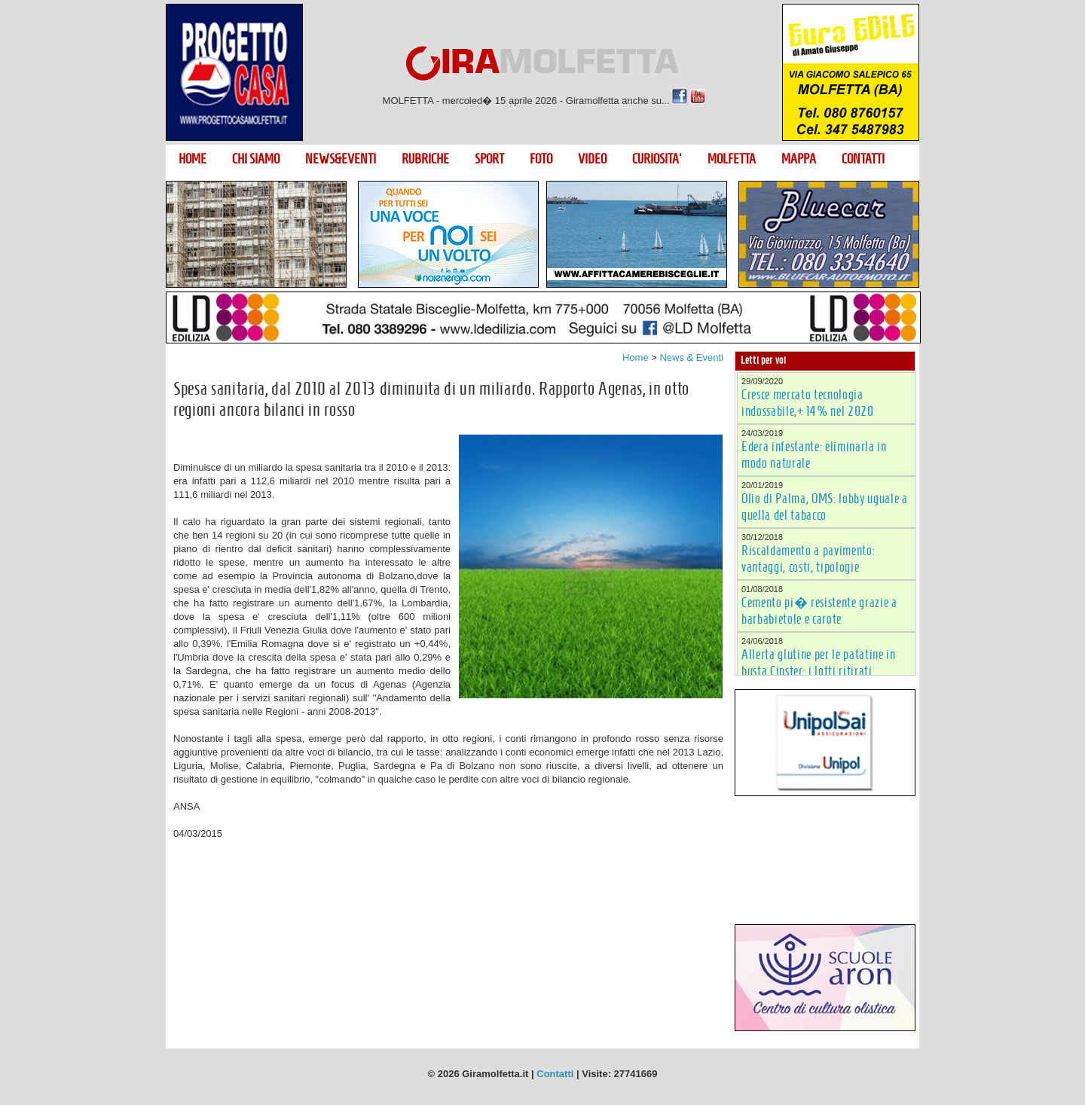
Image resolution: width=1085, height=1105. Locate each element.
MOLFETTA (732, 158)
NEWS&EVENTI (340, 158)
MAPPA (798, 158)
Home (635, 357)
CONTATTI (863, 158)
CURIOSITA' (657, 158)
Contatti (554, 1073)
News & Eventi (691, 357)
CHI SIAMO (256, 158)
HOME (192, 158)
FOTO (541, 158)
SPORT (489, 158)
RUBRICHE (425, 158)
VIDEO (592, 158)
